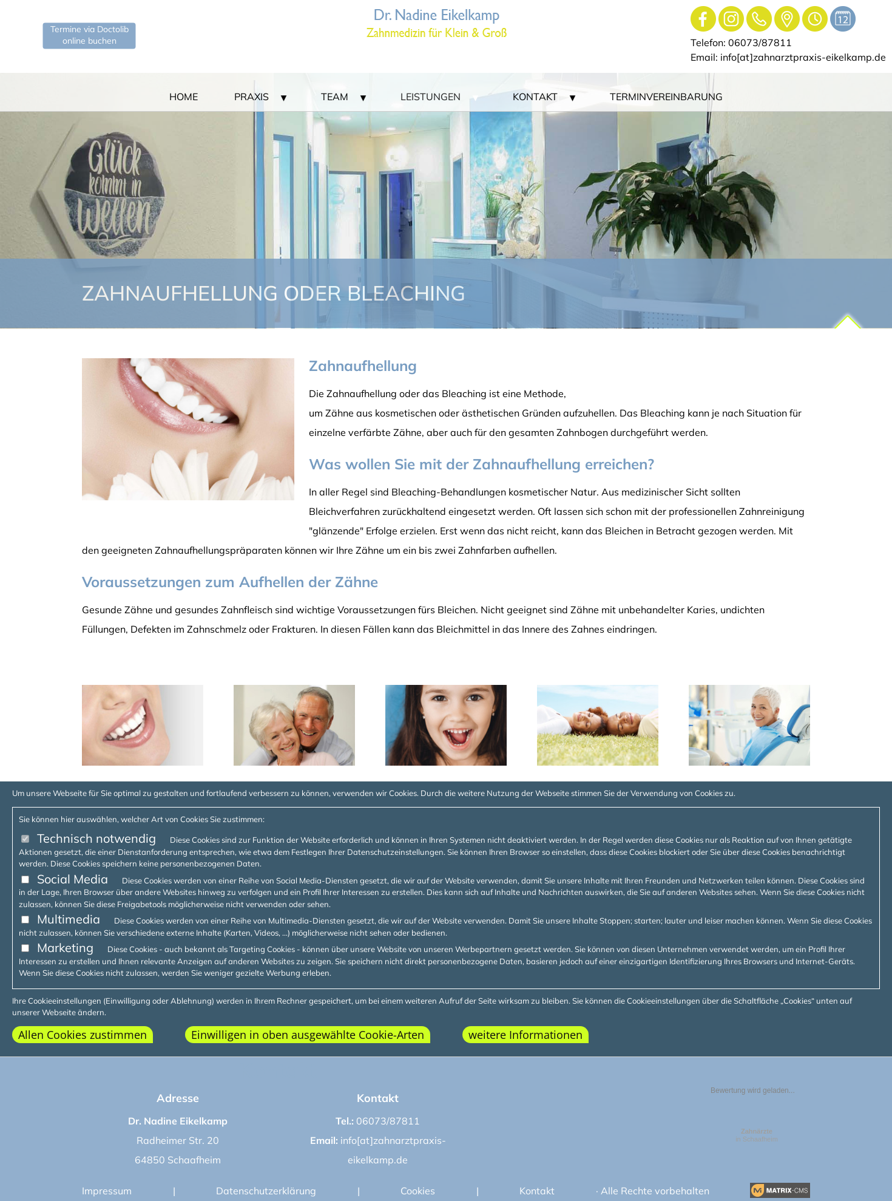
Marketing (65, 947)
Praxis (251, 96)
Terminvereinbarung (666, 96)
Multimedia (68, 919)
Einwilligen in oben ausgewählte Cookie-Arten (307, 1034)
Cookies (417, 1191)
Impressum (107, 1191)
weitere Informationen (525, 1034)
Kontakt (535, 96)
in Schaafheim (756, 1135)
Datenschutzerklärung (266, 1191)
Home (183, 96)
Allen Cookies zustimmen (82, 1034)
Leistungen (430, 96)
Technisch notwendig (96, 838)
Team (334, 96)
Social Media (72, 878)
